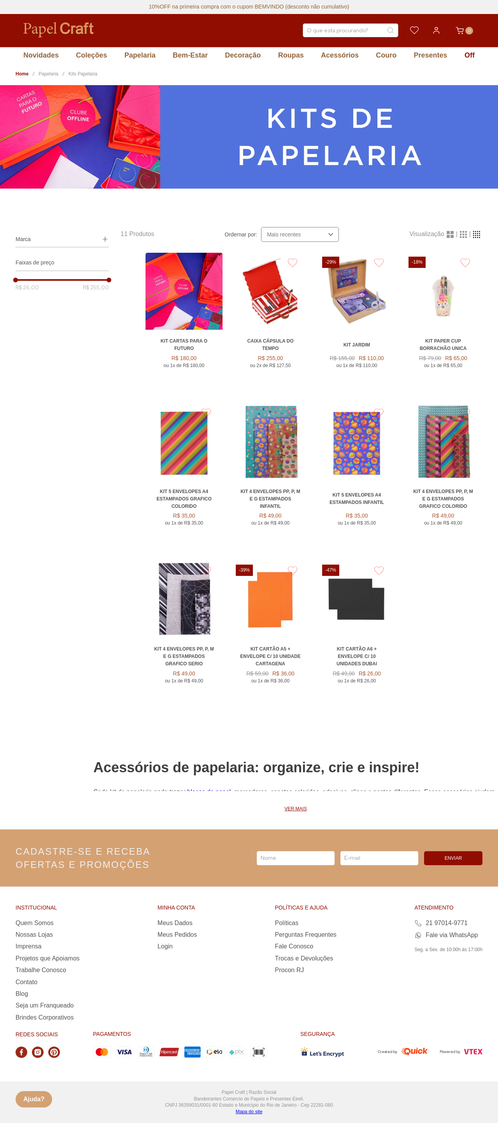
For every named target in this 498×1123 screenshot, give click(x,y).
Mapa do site (249, 1111)
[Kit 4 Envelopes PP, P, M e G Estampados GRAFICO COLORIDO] (443, 477)
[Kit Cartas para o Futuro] (184, 323)
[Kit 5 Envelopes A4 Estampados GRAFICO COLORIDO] (184, 477)
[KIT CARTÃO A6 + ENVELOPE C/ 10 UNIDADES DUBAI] (356, 635)
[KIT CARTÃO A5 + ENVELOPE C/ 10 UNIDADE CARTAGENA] (270, 635)
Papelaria (48, 74)
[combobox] (350, 30)
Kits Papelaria (82, 74)
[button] (62, 239)
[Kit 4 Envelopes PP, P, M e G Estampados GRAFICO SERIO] (184, 635)
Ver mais (295, 809)
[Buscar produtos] (390, 30)
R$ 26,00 (27, 287)
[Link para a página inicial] (22, 74)
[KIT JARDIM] (356, 323)
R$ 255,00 (96, 287)
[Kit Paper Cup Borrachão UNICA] (443, 323)
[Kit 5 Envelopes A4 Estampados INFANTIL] (356, 477)
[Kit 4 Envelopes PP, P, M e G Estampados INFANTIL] (270, 477)
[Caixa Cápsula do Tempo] (270, 323)
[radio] (450, 234)
